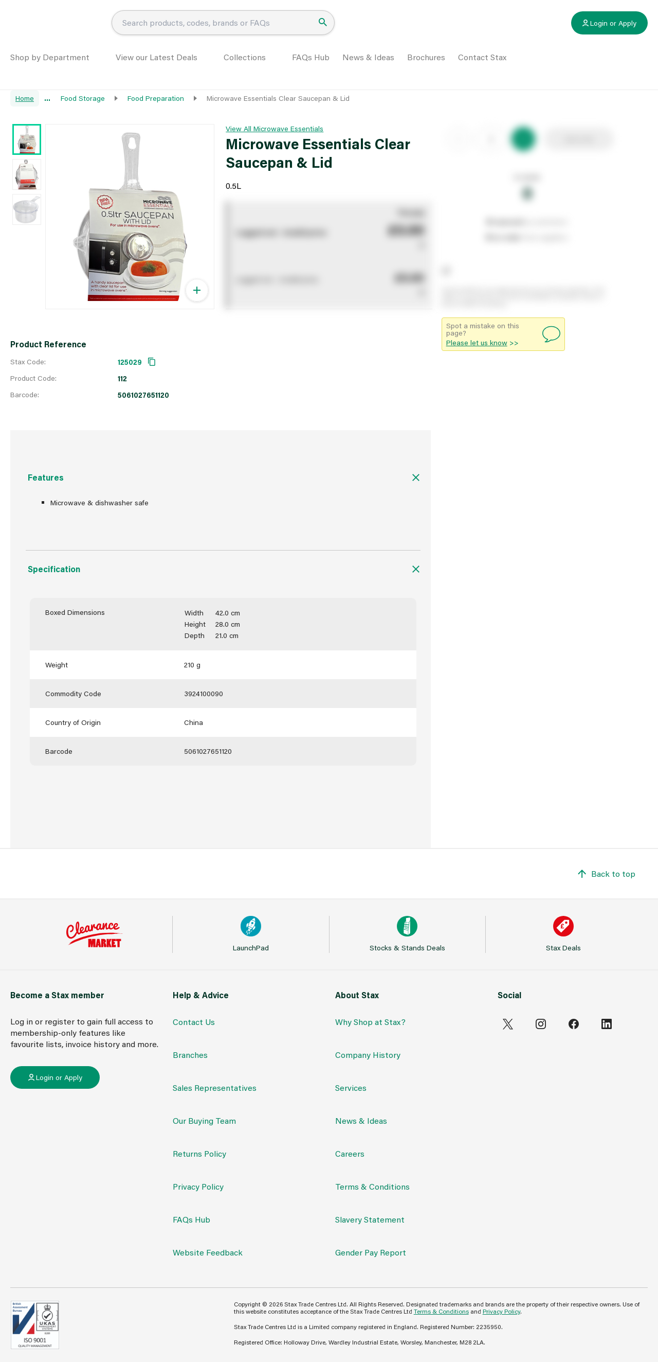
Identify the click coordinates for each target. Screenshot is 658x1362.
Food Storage (83, 98)
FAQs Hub (311, 70)
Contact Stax (482, 70)
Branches (190, 1054)
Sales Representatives (215, 1087)
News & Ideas (368, 70)
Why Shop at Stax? (370, 1021)
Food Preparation (155, 98)
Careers (349, 1153)
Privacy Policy (198, 1186)
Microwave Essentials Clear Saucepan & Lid (278, 98)
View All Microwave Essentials (274, 128)
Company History (367, 1054)
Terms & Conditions (372, 1186)
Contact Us (194, 1021)
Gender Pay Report (370, 1252)
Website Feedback (208, 1252)
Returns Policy (199, 1153)
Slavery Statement (370, 1219)
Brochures (426, 70)
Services (351, 1087)
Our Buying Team (204, 1120)
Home (24, 98)
